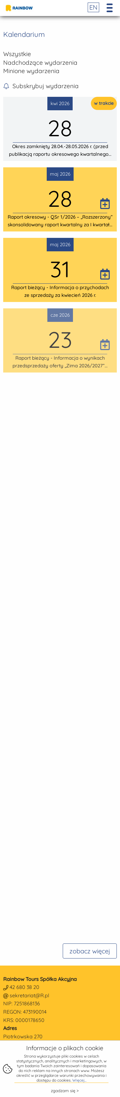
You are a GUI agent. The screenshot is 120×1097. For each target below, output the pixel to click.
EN (93, 7)
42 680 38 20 (24, 987)
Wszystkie (17, 54)
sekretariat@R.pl (29, 995)
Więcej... (79, 1080)
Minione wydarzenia (31, 71)
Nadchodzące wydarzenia (40, 62)
